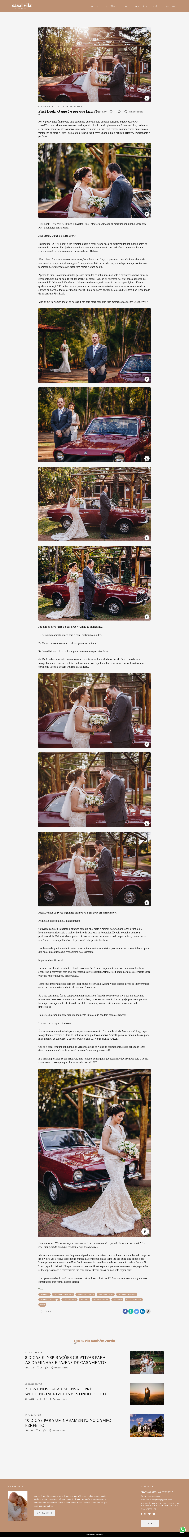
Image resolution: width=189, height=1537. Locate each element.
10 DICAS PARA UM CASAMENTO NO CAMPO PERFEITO (68, 1423)
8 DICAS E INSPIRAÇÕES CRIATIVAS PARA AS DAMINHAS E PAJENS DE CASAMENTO (65, 1360)
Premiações (140, 6)
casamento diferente (126, 1294)
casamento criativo (85, 1294)
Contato (171, 6)
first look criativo (100, 1299)
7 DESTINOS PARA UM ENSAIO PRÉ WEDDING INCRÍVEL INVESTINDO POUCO (65, 1391)
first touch (117, 1299)
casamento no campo (49, 1299)
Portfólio (110, 6)
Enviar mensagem (152, 1496)
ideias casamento (133, 1299)
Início (95, 6)
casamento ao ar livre (63, 1294)
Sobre (156, 6)
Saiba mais (44, 1513)
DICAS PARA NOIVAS (72, 107)
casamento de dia (105, 1294)
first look (84, 1299)
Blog (125, 6)
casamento (44, 1294)
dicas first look (69, 1299)
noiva (42, 1304)
